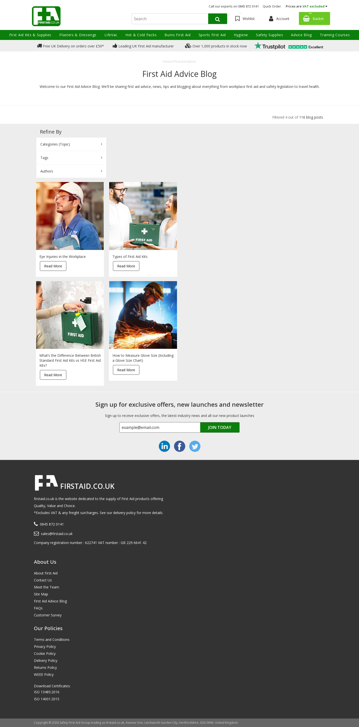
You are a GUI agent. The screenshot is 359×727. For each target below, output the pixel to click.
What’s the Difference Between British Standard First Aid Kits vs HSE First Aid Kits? (70, 360)
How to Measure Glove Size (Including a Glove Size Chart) (143, 358)
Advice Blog (301, 34)
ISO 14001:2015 (46, 699)
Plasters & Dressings (77, 34)
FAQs (38, 608)
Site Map (41, 594)
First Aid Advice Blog (50, 601)
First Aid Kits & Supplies (30, 34)
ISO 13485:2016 (46, 692)
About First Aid (46, 573)
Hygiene (241, 34)
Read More (53, 266)
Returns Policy (45, 667)
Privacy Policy (45, 646)
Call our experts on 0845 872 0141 (234, 6)
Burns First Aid (178, 34)
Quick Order (272, 6)
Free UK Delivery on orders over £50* (70, 45)
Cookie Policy (45, 653)
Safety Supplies (269, 34)
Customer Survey (48, 615)
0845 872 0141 (52, 524)
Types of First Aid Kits (130, 256)
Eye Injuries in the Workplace (62, 256)
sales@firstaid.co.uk (57, 533)
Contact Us (43, 580)
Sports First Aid (212, 34)
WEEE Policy (44, 674)
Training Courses (335, 34)
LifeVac (110, 34)
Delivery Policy (45, 660)
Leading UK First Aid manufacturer (143, 45)
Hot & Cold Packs (141, 34)
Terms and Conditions (52, 639)
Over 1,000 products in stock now (216, 45)
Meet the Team (46, 587)
